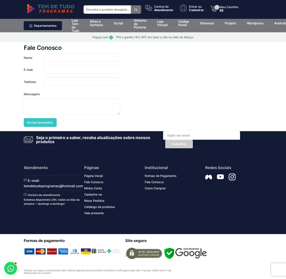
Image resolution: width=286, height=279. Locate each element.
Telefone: (30, 82)
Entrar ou (195, 6)
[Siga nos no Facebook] (208, 177)
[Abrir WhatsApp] (10, 268)
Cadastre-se (93, 194)
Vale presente (94, 213)
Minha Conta (93, 188)
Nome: (28, 57)
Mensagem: (32, 94)
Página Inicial (93, 176)
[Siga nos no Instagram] (232, 177)
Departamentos (43, 25)
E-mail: (28, 69)
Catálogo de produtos (99, 207)
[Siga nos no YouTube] (220, 177)
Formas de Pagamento (160, 176)
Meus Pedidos (94, 200)
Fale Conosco (93, 182)
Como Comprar (155, 188)
